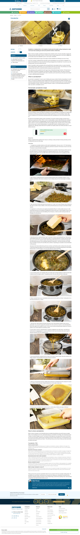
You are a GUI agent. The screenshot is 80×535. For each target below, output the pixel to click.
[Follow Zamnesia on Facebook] (12, 516)
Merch (25, 520)
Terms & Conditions (50, 513)
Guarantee (48, 520)
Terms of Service (20, 497)
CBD (68, 113)
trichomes (41, 71)
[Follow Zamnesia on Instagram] (14, 516)
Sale (25, 523)
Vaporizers (26, 511)
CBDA (53, 122)
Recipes (15, 15)
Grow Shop (26, 518)
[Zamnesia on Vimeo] (16, 516)
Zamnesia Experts (38, 521)
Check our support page (16, 513)
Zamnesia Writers (38, 520)
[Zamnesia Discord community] (16, 517)
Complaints (49, 521)
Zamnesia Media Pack (39, 518)
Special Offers (27, 521)
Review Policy (49, 518)
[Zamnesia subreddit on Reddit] (14, 517)
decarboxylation (43, 121)
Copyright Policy (49, 523)
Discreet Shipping (38, 523)
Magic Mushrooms (27, 516)
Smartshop (26, 515)
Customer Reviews (38, 516)
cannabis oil (64, 152)
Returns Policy (49, 516)
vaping (68, 53)
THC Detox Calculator (62, 508)
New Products (38, 511)
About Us (37, 515)
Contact (48, 508)
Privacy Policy (15, 497)
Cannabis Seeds (27, 508)
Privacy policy (44, 528)
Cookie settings (63, 532)
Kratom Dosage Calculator (63, 512)
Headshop (26, 510)
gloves (53, 61)
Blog (36, 510)
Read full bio (34, 487)
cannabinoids (39, 331)
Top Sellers (37, 513)
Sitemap (37, 525)
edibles (68, 55)
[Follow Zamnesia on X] (18, 516)
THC (69, 239)
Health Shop (26, 513)
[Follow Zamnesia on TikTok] (12, 517)
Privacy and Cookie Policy (51, 515)
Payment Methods (50, 510)
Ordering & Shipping (50, 511)
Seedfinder (37, 508)
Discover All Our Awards (59, 501)
